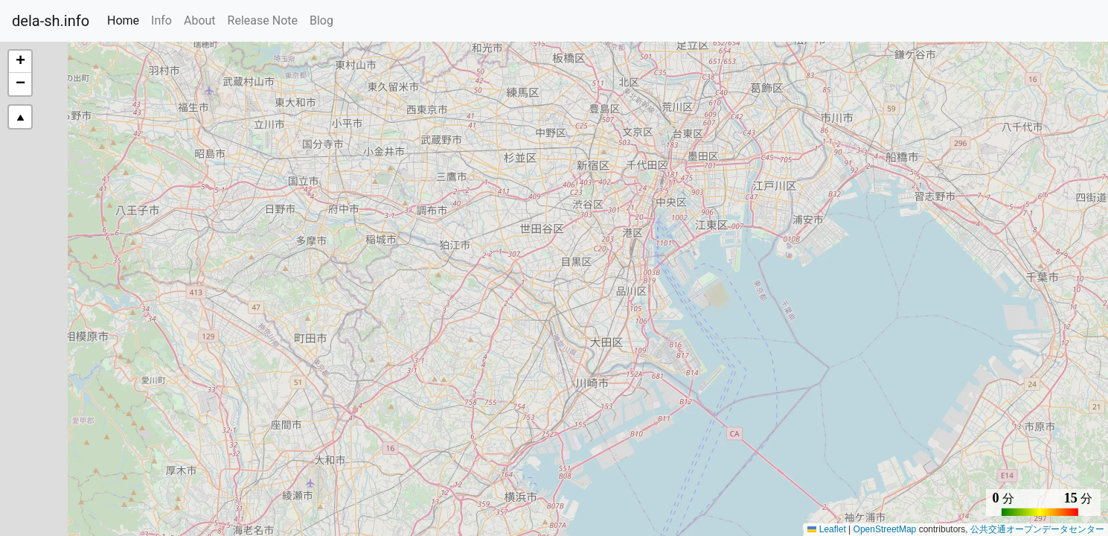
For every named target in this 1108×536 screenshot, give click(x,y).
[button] (20, 62)
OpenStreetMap (885, 529)
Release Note (263, 20)
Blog (321, 20)
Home (126, 19)
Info (161, 20)
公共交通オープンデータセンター (1037, 529)
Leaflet (826, 529)
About (200, 20)
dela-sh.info (50, 21)
